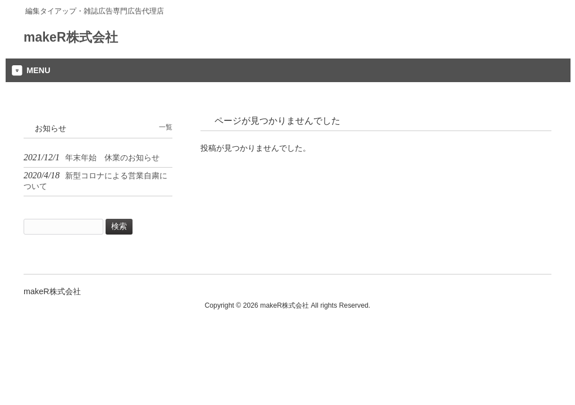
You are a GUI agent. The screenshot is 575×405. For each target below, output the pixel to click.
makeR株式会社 (71, 37)
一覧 (165, 127)
